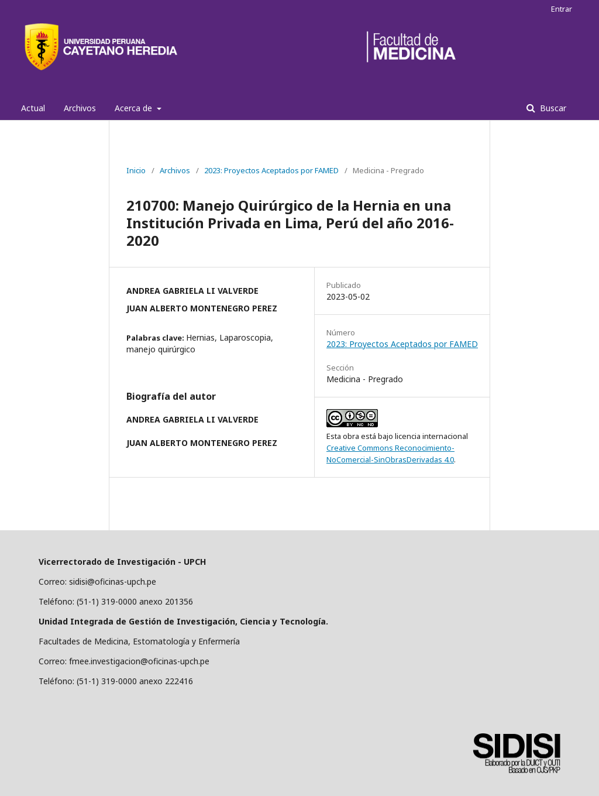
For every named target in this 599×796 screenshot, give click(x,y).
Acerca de (134, 108)
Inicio (136, 170)
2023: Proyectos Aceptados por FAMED (271, 170)
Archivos (80, 108)
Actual (33, 108)
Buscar (552, 108)
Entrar (561, 9)
